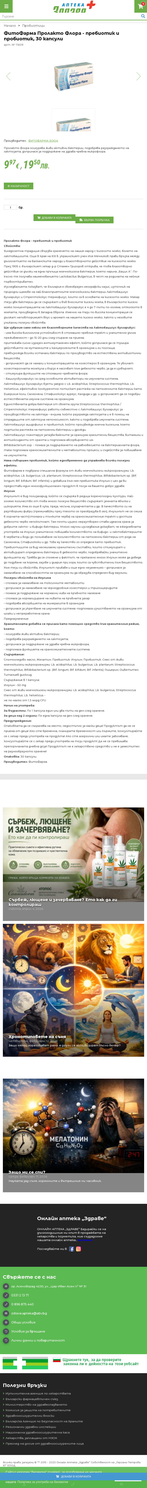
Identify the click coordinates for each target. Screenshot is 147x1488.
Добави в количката (54, 217)
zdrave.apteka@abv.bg (25, 1313)
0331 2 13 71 (16, 1295)
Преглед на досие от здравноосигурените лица (43, 1443)
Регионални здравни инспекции (29, 1427)
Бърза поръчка (94, 220)
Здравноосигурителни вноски (28, 1416)
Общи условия (19, 1322)
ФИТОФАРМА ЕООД (43, 140)
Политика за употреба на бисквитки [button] (43, 1482)
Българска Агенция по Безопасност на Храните (43, 1421)
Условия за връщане (24, 1331)
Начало (10, 25)
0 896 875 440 (18, 1304)
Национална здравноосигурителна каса (36, 1432)
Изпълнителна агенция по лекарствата (37, 1393)
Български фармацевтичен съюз (30, 1399)
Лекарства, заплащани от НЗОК (30, 1438)
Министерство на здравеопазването (35, 1404)
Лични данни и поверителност (34, 1340)
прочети (84, 1240)
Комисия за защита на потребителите (37, 1410)
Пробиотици (33, 25)
